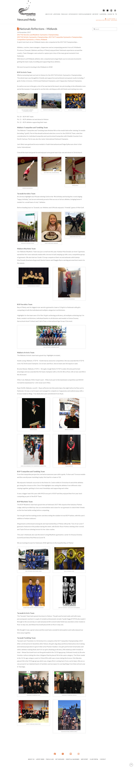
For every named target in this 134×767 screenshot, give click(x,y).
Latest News (40, 759)
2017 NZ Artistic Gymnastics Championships (32, 37)
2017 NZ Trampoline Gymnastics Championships (65, 37)
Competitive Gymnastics (25, 39)
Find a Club (50, 759)
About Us (31, 759)
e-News (37, 39)
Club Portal (94, 759)
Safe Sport (84, 759)
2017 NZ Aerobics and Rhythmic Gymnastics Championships (38, 35)
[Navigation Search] (116, 7)
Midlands (44, 39)
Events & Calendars (72, 759)
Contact (103, 759)
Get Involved (59, 759)
